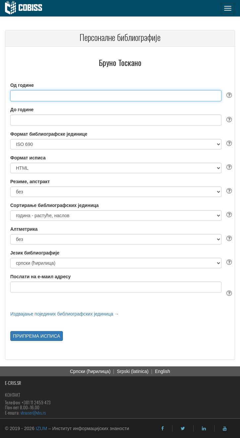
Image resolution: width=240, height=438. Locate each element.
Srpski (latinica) (133, 371)
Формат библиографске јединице (48, 134)
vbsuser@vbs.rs (33, 412)
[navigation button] (227, 8)
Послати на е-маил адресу (40, 276)
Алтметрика (24, 229)
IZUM (41, 428)
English (162, 371)
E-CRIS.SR (13, 382)
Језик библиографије (34, 252)
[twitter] (183, 428)
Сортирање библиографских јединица (54, 205)
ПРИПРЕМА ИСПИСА (36, 336)
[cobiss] (27, 8)
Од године (22, 85)
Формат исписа (28, 157)
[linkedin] (204, 428)
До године (21, 109)
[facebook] (162, 428)
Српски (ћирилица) (90, 371)
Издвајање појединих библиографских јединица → (64, 314)
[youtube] (225, 428)
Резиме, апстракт (30, 181)
